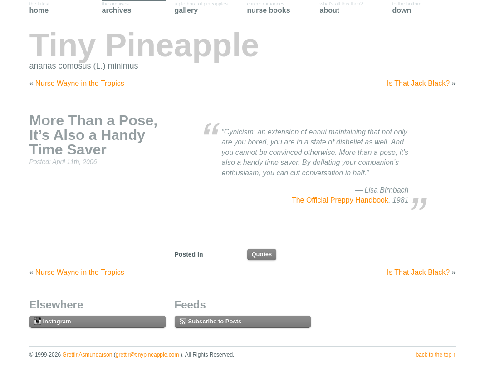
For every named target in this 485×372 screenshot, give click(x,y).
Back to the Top (433, 355)
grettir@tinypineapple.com (147, 355)
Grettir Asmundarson (87, 355)
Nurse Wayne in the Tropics (79, 83)
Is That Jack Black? (418, 83)
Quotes (262, 254)
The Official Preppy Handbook (340, 200)
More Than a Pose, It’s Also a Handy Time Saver (93, 135)
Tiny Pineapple (144, 45)
